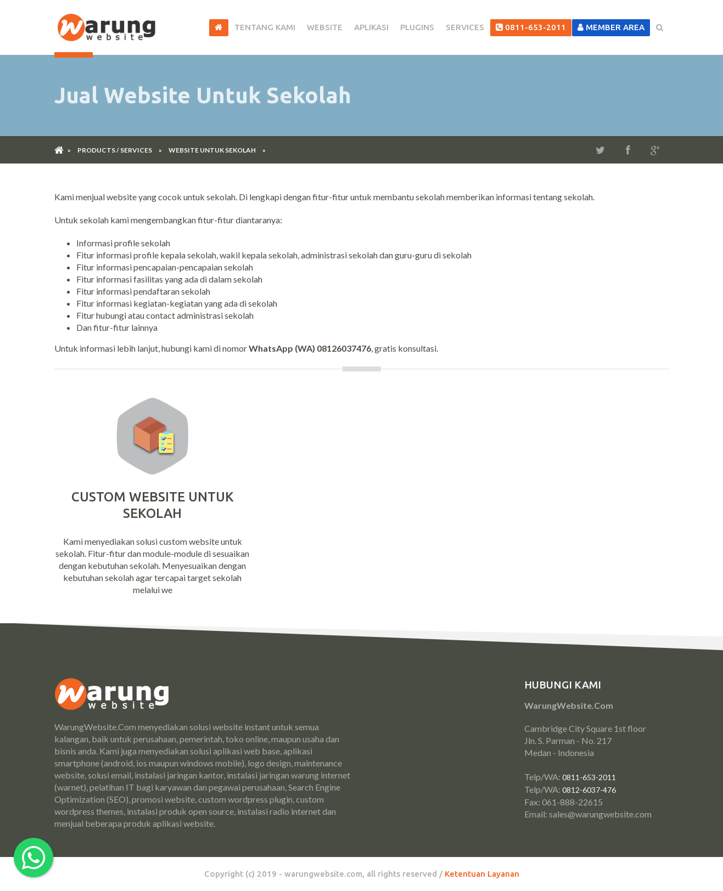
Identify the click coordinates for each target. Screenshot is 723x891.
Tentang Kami (264, 27)
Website (325, 27)
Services (465, 27)
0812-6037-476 (589, 789)
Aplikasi (371, 27)
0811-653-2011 (531, 27)
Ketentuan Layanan (482, 873)
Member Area (611, 27)
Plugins (417, 27)
